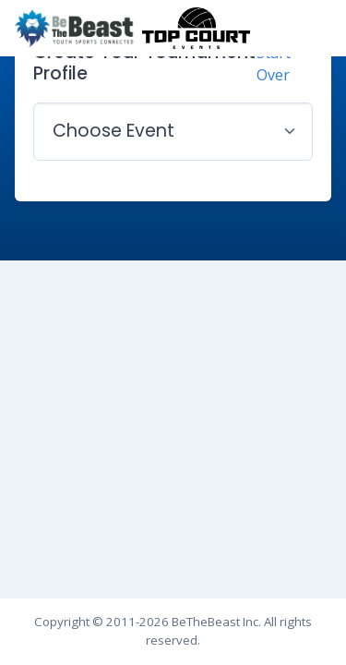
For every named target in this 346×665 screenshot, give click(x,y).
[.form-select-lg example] (173, 132)
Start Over (274, 63)
